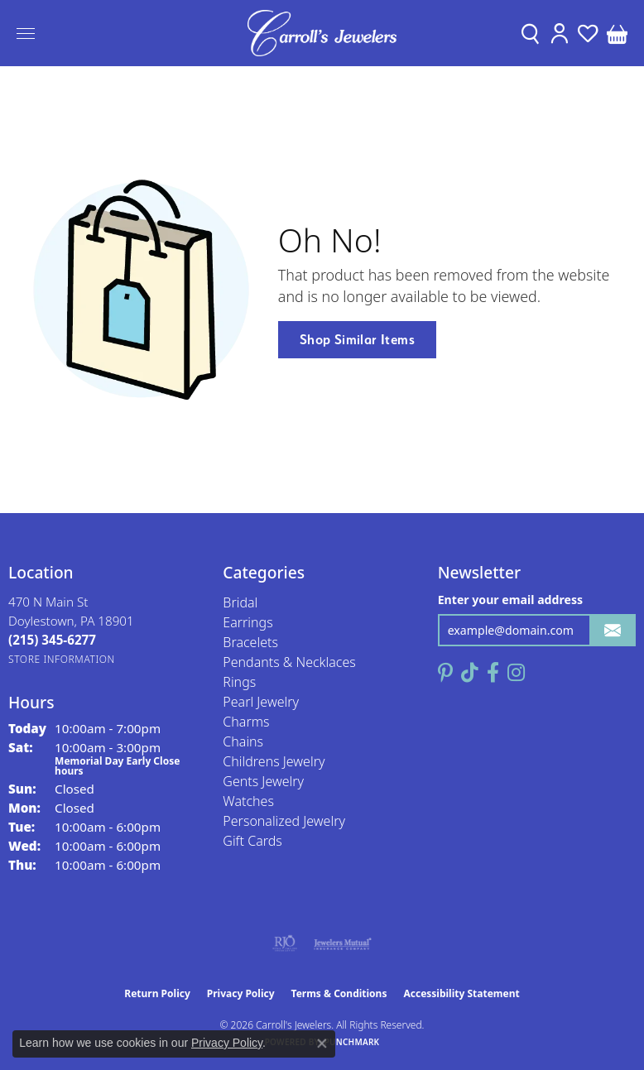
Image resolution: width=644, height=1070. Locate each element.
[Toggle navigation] (25, 33)
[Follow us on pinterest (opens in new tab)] (445, 673)
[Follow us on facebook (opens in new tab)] (493, 673)
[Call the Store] (52, 639)
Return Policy (157, 993)
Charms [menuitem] (246, 722)
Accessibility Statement (461, 993)
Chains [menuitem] (243, 741)
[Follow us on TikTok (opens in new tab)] (469, 673)
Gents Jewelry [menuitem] (263, 781)
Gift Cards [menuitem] (252, 841)
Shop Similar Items (357, 339)
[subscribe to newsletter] (612, 630)
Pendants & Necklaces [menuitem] (289, 662)
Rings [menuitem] (239, 682)
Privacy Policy (241, 993)
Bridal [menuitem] (240, 602)
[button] (530, 33)
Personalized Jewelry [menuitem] (284, 821)
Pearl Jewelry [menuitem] (261, 702)
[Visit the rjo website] (284, 943)
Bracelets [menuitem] (250, 642)
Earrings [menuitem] (247, 622)
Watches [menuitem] (248, 801)
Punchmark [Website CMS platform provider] (352, 1042)
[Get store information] (61, 659)
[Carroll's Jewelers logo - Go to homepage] (322, 33)
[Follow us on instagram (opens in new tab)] (516, 673)
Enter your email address (510, 599)
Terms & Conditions (339, 993)
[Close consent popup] (322, 1043)
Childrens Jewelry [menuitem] (273, 761)
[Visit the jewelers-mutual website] (342, 943)
